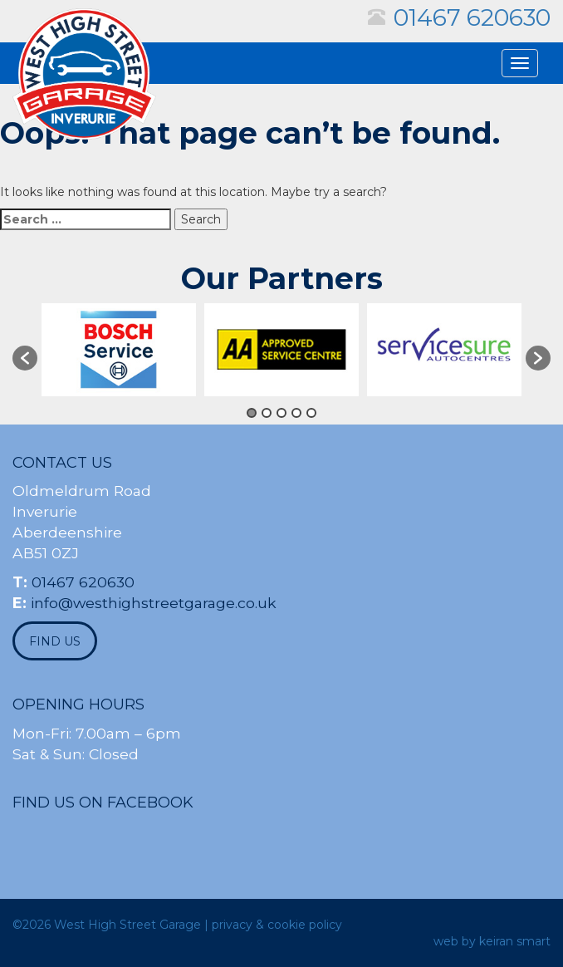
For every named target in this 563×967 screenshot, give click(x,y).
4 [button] (296, 413)
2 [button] (267, 413)
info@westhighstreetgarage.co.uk (154, 602)
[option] (119, 349)
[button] (24, 358)
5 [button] (311, 413)
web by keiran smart (492, 941)
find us (55, 641)
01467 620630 (472, 17)
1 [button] (252, 413)
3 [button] (281, 413)
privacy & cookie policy (277, 924)
